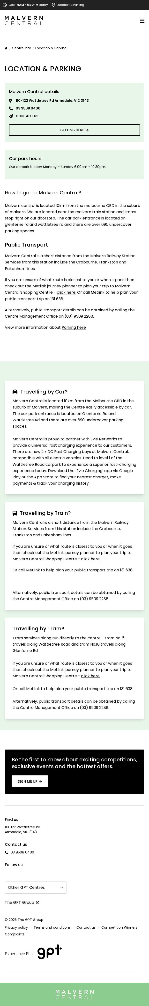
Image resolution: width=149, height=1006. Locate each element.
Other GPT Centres (26, 887)
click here (66, 292)
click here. (90, 676)
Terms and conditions (52, 927)
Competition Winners (119, 927)
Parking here (74, 327)
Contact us (27, 116)
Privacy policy (16, 927)
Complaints (14, 934)
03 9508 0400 (28, 108)
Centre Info (21, 48)
